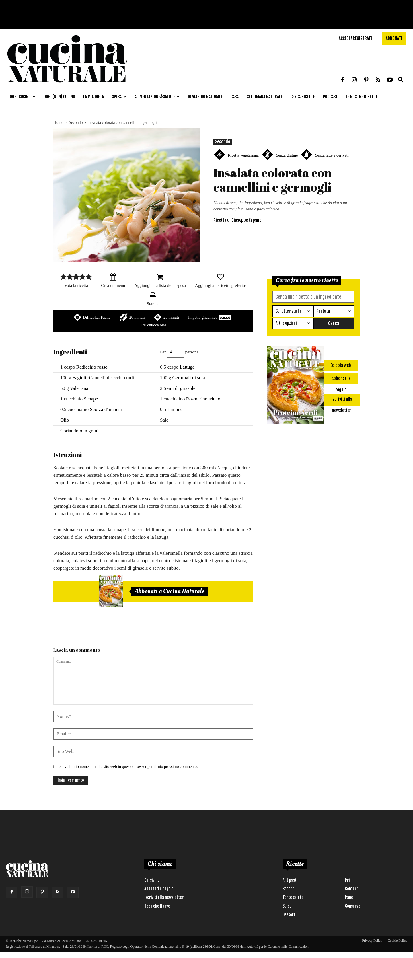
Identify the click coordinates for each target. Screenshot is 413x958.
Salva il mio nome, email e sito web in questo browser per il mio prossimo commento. (128, 766)
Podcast (330, 96)
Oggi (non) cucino (59, 96)
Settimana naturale (265, 96)
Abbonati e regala (159, 888)
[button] (400, 80)
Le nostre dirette (362, 96)
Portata (323, 311)
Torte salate (293, 897)
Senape (91, 399)
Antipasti (290, 880)
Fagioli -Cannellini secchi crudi (103, 377)
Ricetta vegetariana (243, 155)
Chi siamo (151, 880)
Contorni (352, 888)
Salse (287, 906)
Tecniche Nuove (157, 906)
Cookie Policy (397, 940)
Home (58, 122)
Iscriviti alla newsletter (164, 897)
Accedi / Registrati (355, 38)
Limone (175, 409)
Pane (349, 897)
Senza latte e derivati (332, 155)
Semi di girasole (179, 388)
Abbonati (394, 38)
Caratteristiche (289, 311)
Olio (64, 420)
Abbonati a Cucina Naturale (169, 591)
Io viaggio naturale (205, 96)
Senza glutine (287, 155)
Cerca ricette (303, 96)
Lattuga (187, 367)
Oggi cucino (22, 96)
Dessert (289, 914)
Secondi (289, 888)
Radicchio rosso (92, 367)
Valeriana (79, 388)
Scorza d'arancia (106, 409)
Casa (235, 96)
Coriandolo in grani (79, 430)
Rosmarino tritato (203, 399)
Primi (349, 880)
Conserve (352, 906)
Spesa (119, 96)
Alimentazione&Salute (157, 96)
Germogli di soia (188, 377)
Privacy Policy (372, 940)
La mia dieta (93, 96)
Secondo (76, 122)
